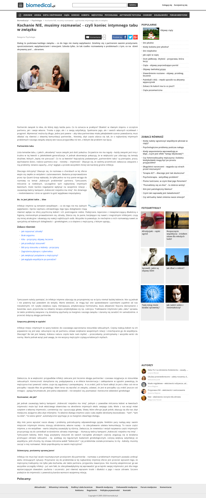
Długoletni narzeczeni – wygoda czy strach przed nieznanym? (163, 167)
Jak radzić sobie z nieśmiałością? (175, 306)
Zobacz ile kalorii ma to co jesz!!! (159, 86)
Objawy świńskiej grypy (154, 69)
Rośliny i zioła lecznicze (82, 487)
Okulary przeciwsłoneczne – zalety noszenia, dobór (168, 376)
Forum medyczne (178, 15)
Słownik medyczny (104, 487)
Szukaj (132, 5)
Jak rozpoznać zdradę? (32, 231)
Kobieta (85, 15)
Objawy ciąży (166, 30)
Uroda (37, 15)
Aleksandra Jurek (154, 380)
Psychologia (111, 15)
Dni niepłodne (150, 50)
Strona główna (19, 15)
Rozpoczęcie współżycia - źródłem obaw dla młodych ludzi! (177, 235)
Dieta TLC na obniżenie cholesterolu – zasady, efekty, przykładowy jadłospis (168, 370)
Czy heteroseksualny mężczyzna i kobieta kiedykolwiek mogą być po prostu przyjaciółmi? (163, 160)
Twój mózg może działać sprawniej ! (151, 306)
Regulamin (92, 490)
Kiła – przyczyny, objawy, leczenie (37, 239)
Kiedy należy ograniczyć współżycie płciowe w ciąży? (165, 142)
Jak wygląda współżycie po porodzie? (38, 259)
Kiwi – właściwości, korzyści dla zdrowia (164, 397)
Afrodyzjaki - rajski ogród (151, 232)
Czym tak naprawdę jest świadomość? (161, 193)
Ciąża (66, 15)
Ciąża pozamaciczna (152, 90)
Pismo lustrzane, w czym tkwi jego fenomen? (165, 181)
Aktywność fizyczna (130, 15)
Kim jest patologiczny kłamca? (157, 189)
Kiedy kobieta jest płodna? (156, 46)
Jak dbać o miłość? (175, 268)
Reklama (79, 490)
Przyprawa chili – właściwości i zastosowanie (166, 390)
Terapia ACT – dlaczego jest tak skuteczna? (163, 173)
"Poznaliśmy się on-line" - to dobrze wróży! (164, 185)
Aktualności (40, 487)
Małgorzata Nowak (155, 400)
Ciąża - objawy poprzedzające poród (160, 65)
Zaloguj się (167, 5)
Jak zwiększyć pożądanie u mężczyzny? (39, 255)
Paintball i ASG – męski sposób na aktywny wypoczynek (164, 80)
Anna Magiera (153, 386)
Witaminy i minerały (58, 487)
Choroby (147, 15)
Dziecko (75, 15)
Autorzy (147, 365)
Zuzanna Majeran (154, 393)
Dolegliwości (161, 15)
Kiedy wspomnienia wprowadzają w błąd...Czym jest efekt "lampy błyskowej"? (163, 152)
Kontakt (127, 490)
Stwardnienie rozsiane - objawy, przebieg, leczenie (163, 74)
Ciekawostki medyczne (126, 487)
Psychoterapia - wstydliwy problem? (160, 177)
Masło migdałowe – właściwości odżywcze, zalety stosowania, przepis (168, 383)
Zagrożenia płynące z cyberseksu (37, 251)
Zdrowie (27, 15)
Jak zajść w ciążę (151, 54)
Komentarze (95, 37)
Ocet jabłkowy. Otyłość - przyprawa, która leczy (163, 60)
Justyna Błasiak (153, 373)
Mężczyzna (97, 15)
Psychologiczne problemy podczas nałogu (163, 147)
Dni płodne (148, 42)
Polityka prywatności (110, 490)
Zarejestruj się (180, 5)
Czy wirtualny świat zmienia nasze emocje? (164, 197)
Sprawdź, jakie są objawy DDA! (150, 269)
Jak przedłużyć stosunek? (33, 243)
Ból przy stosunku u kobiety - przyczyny (40, 247)
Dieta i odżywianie (52, 15)
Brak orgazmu (28, 235)
